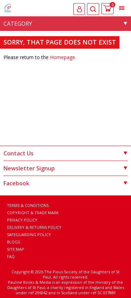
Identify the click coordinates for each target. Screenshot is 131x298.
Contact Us (65, 153)
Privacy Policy (22, 220)
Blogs (13, 241)
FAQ (11, 256)
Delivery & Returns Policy (34, 227)
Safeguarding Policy (29, 234)
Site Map (15, 249)
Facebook (65, 183)
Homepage (62, 57)
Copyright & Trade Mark (33, 212)
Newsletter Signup (65, 168)
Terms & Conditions (28, 205)
